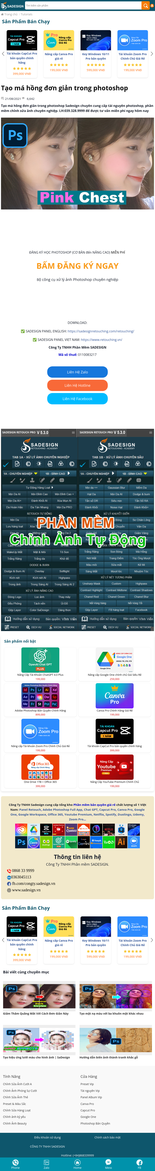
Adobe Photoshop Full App (62, 809)
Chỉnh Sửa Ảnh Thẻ (15, 1097)
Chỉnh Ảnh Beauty (15, 1123)
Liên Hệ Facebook (77, 398)
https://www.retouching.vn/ (101, 339)
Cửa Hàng (89, 1076)
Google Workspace (32, 814)
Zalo (46, 1168)
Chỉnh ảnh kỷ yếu (14, 1117)
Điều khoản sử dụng (47, 1137)
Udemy (138, 814)
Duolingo (124, 814)
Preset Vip (87, 1084)
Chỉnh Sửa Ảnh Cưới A (17, 1084)
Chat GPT (91, 809)
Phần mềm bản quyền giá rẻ (94, 805)
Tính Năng (11, 1076)
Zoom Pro (76, 819)
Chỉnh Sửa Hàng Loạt (17, 1110)
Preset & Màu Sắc (14, 1104)
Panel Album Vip (91, 1097)
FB (139, 1168)
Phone (15, 1168)
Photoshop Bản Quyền (95, 1123)
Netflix (99, 814)
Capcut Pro (107, 809)
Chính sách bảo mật (107, 1137)
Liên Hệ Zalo (77, 372)
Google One (88, 1117)
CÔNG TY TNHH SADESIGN (47, 1146)
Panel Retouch (30, 809)
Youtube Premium (78, 814)
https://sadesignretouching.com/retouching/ (101, 331)
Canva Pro (125, 809)
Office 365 (55, 814)
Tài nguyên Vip (90, 1091)
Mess (108, 1168)
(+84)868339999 (83, 1155)
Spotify (111, 814)
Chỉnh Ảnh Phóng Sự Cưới (20, 1091)
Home (77, 1168)
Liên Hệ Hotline (78, 385)
